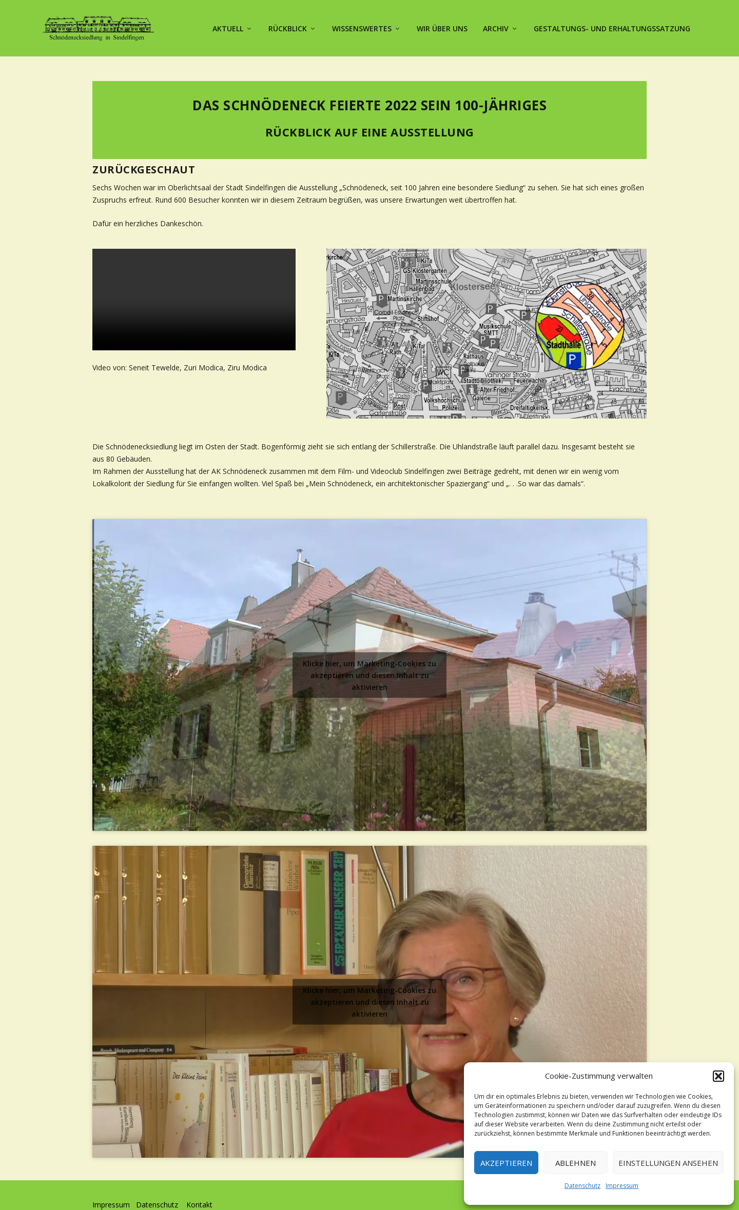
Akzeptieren (506, 1163)
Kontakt (199, 1186)
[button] (718, 1076)
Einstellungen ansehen (668, 1163)
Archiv (496, 27)
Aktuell (227, 27)
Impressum (622, 1185)
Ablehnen (575, 1163)
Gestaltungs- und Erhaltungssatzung (612, 27)
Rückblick (287, 27)
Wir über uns (442, 27)
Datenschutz (582, 1185)
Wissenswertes (362, 27)
